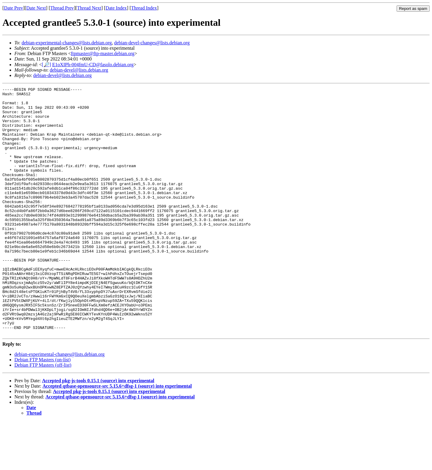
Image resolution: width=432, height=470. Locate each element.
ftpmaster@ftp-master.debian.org (102, 53)
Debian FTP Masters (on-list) (42, 409)
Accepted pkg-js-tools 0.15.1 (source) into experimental (98, 430)
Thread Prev (62, 7)
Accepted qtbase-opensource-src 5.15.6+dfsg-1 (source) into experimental (117, 435)
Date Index (116, 7)
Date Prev (13, 7)
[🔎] (46, 64)
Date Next (36, 7)
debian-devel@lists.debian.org (79, 69)
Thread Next (89, 7)
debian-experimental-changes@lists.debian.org (67, 42)
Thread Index (144, 7)
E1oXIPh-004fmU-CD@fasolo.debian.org (93, 64)
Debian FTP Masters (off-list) (42, 414)
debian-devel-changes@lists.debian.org (152, 42)
